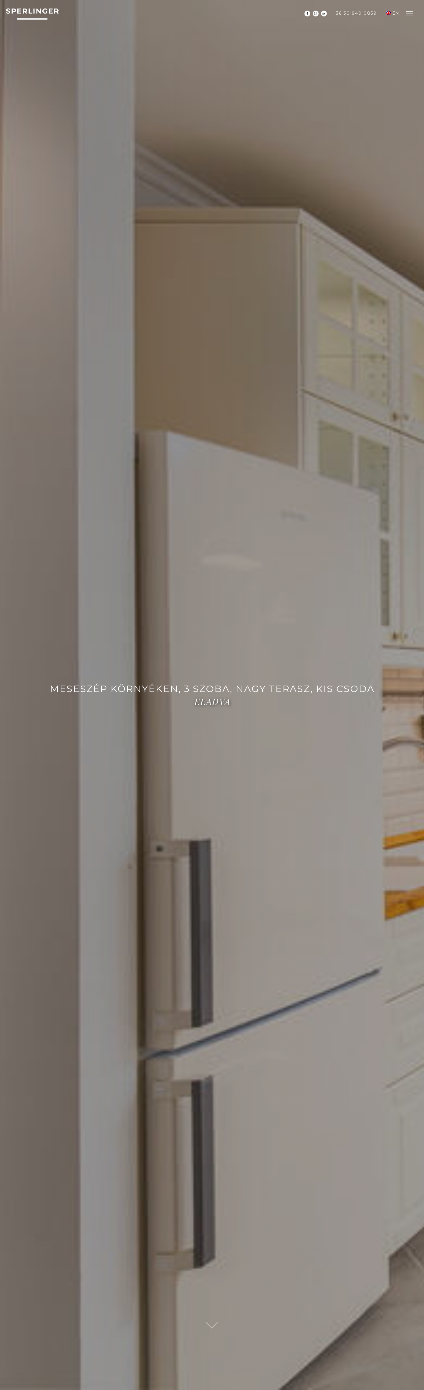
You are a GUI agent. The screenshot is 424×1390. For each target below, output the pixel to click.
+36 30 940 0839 (355, 13)
